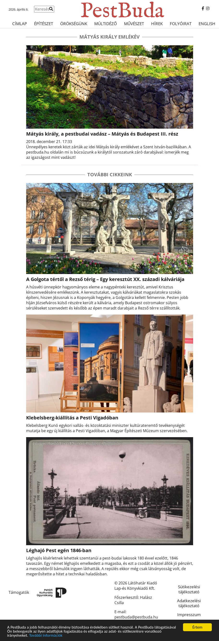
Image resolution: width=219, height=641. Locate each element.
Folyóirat (180, 23)
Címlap (19, 23)
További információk (45, 635)
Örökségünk (73, 23)
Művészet (134, 23)
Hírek (157, 23)
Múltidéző (105, 23)
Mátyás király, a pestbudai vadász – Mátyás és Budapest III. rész (102, 134)
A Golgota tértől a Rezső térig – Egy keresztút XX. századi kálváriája (105, 279)
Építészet (43, 23)
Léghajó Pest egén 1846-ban (58, 550)
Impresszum (189, 614)
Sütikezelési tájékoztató (189, 589)
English (207, 23)
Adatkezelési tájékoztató (189, 603)
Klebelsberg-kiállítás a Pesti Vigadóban (72, 417)
